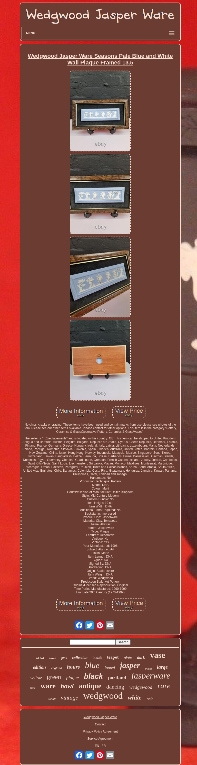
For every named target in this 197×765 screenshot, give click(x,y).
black (93, 676)
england (56, 668)
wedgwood (103, 696)
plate (128, 658)
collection (79, 658)
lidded (39, 658)
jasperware (150, 675)
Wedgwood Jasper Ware (100, 717)
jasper (130, 665)
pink (64, 658)
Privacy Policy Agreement (100, 731)
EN (97, 746)
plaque (72, 677)
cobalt (52, 699)
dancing (115, 686)
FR (104, 746)
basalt (97, 658)
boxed (52, 658)
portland (117, 677)
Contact (100, 724)
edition (39, 667)
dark (141, 657)
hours (73, 667)
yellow (36, 677)
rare (164, 685)
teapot (113, 657)
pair (150, 699)
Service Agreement (100, 738)
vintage (69, 697)
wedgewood (140, 687)
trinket (148, 668)
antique (90, 686)
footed (110, 668)
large (162, 667)
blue (92, 665)
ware (48, 686)
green (54, 676)
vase (157, 655)
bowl (67, 686)
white (134, 697)
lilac (33, 688)
